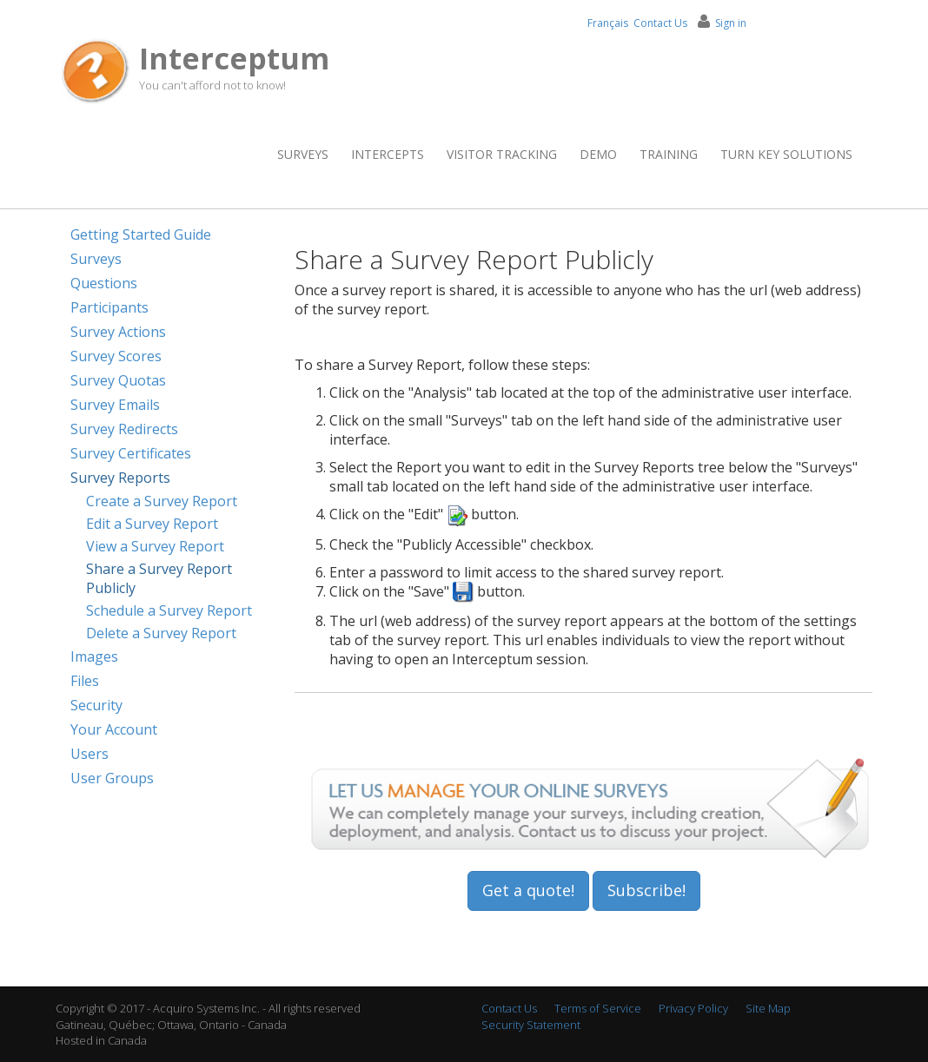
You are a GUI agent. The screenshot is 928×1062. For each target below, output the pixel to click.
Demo (598, 154)
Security (96, 705)
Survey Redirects (124, 429)
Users (89, 753)
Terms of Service (597, 1008)
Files (84, 680)
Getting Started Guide (140, 234)
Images (94, 656)
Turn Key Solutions (786, 154)
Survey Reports (120, 477)
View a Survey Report (155, 546)
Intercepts (387, 154)
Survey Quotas (118, 380)
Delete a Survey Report (161, 633)
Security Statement (530, 1024)
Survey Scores (116, 356)
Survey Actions (118, 331)
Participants (109, 307)
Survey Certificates (130, 453)
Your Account (113, 729)
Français (607, 23)
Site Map (768, 1008)
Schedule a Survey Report (169, 610)
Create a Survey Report (161, 501)
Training (669, 154)
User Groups (112, 778)
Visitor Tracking (502, 154)
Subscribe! (646, 890)
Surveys (302, 154)
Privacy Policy (693, 1008)
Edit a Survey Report (152, 523)
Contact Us (660, 23)
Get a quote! (528, 890)
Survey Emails (115, 404)
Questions (103, 283)
